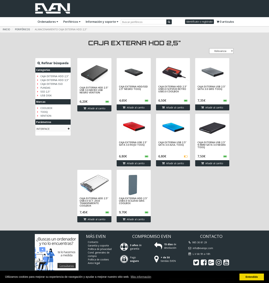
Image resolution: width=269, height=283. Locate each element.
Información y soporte (102, 22)
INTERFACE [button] (53, 128)
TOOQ (44, 112)
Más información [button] (141, 276)
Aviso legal (94, 263)
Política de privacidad (100, 249)
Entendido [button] (252, 276)
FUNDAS (45, 87)
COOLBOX (46, 108)
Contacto (93, 242)
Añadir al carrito (94, 108)
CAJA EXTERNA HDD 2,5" (54, 76)
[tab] (53, 129)
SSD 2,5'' (45, 91)
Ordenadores (48, 22)
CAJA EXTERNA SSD (51, 84)
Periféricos (71, 22)
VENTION (45, 115)
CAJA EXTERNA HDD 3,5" (54, 80)
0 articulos (225, 22)
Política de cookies (98, 259)
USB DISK (46, 95)
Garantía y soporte (98, 245)
